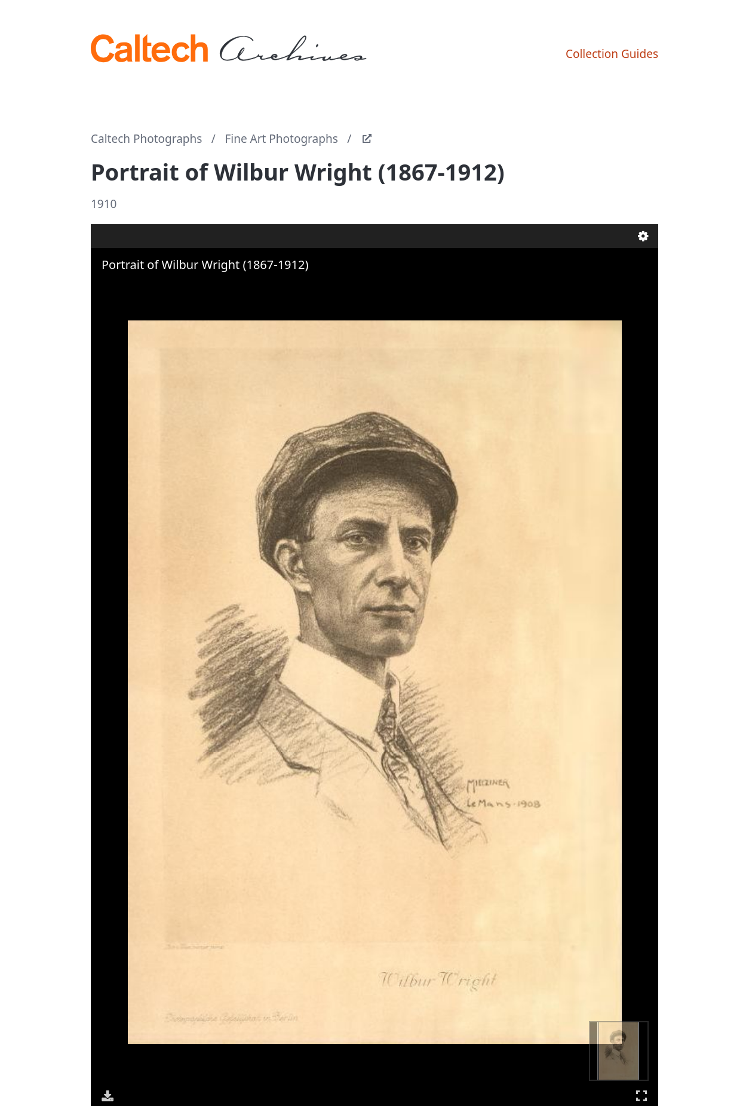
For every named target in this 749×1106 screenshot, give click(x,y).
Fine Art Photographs (281, 138)
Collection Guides (612, 54)
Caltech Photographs (146, 138)
